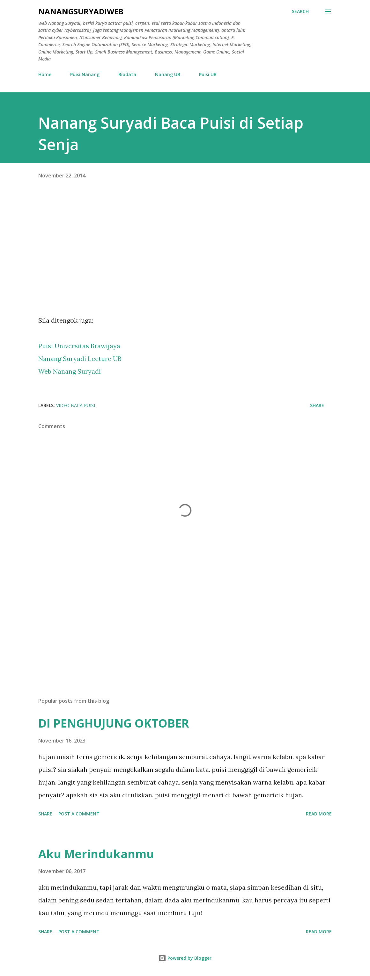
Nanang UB (167, 74)
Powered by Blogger (185, 958)
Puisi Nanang (85, 74)
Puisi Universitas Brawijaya (80, 346)
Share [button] (317, 405)
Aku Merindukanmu (96, 854)
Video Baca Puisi (75, 405)
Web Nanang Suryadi (69, 371)
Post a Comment (79, 814)
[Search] (300, 11)
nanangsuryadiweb (80, 11)
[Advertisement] (185, 642)
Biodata (127, 74)
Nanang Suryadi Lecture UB (80, 358)
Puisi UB (208, 74)
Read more (319, 814)
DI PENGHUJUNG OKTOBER (113, 723)
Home (44, 74)
